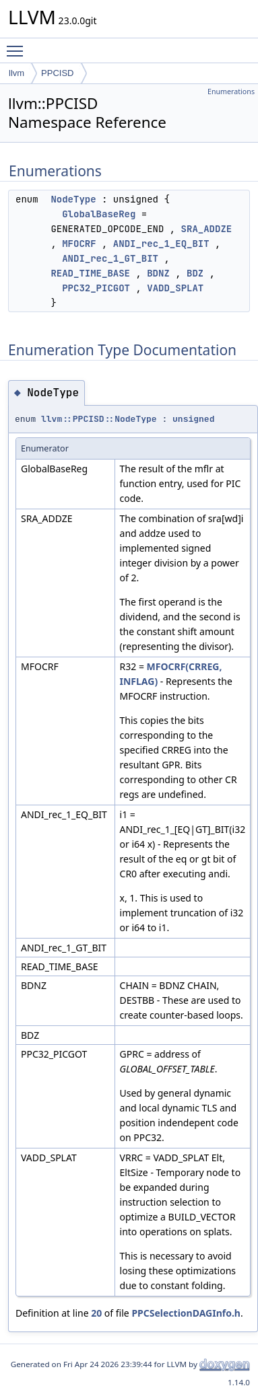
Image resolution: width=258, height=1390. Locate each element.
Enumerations (231, 91)
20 (96, 1313)
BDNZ (158, 273)
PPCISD (57, 73)
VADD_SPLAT (175, 288)
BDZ (195, 273)
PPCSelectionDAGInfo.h (185, 1313)
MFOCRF (79, 243)
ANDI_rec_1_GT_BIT (110, 258)
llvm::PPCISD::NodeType (99, 419)
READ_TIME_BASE (90, 273)
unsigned (193, 419)
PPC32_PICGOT (96, 288)
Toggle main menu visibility (18, 45)
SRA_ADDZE (206, 229)
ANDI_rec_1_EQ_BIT (161, 243)
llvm (16, 73)
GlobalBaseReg (98, 214)
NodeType (73, 199)
